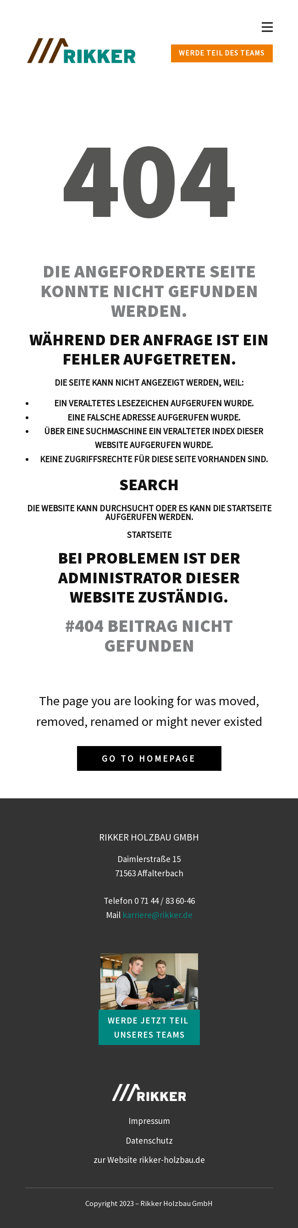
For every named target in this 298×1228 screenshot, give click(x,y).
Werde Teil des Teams (222, 52)
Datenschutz (149, 1140)
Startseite (149, 534)
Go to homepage (149, 758)
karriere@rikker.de (157, 914)
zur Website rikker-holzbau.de (149, 1159)
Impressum (149, 1120)
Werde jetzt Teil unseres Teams (149, 1027)
